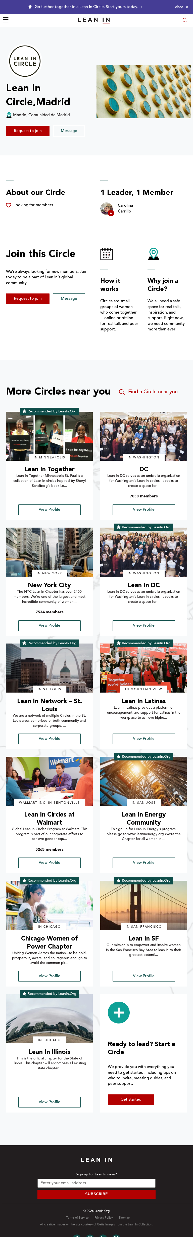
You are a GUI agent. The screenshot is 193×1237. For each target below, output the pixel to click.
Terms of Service (77, 1217)
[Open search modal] (185, 20)
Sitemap (124, 1217)
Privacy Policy (103, 1217)
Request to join (28, 131)
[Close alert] (182, 7)
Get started (131, 1100)
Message (69, 131)
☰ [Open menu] (5, 20)
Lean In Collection (140, 1224)
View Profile (49, 510)
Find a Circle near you (148, 392)
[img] (49, 436)
